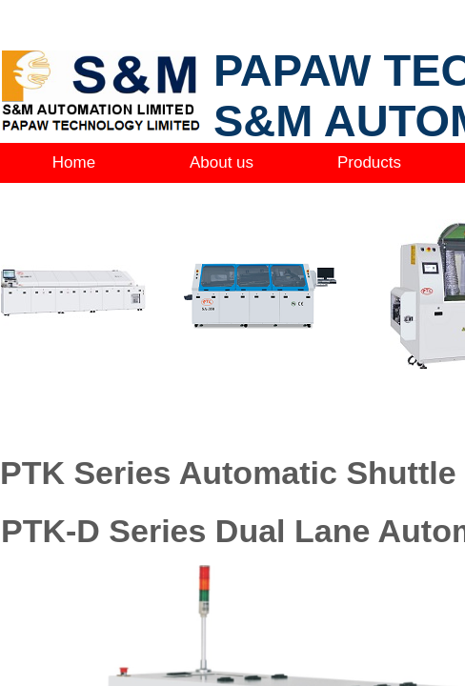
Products (369, 162)
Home (73, 162)
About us (221, 162)
